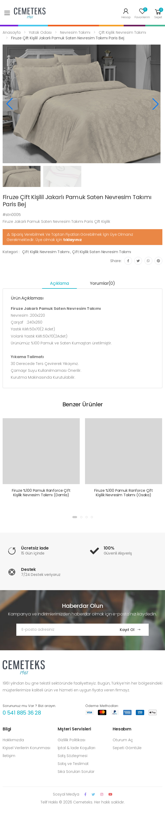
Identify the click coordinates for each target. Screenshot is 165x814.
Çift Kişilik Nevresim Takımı (122, 32)
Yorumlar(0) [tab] (102, 283)
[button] (158, 13)
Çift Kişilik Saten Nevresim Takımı (101, 251)
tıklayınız (72, 239)
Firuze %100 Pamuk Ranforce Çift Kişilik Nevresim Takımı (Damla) (41, 493)
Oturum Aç (123, 740)
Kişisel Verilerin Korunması (26, 747)
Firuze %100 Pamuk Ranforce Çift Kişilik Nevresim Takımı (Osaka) (123, 493)
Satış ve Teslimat (73, 763)
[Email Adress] (62, 630)
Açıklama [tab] (59, 283)
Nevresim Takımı (75, 32)
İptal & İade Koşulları (76, 747)
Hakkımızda (13, 740)
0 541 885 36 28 (22, 712)
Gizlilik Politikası (71, 740)
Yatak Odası (40, 32)
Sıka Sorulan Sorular (76, 771)
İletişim (9, 755)
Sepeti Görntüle (127, 747)
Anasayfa (12, 32)
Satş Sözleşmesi (72, 755)
